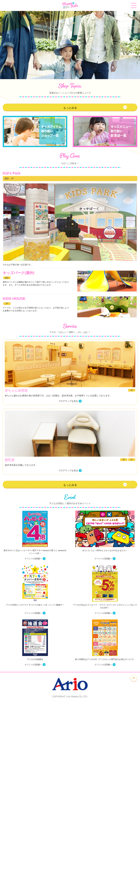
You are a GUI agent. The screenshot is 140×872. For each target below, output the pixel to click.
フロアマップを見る (68, 401)
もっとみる (70, 107)
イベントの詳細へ (33, 558)
